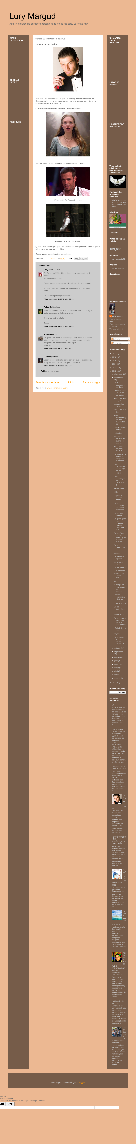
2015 (114, 361)
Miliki (116, 492)
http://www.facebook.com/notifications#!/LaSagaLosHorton (119, 203)
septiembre (118, 652)
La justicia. (118, 433)
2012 (114, 371)
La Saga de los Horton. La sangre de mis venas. (120, 457)
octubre (117, 648)
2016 (114, 357)
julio (116, 661)
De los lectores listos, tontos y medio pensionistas (120, 621)
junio (116, 664)
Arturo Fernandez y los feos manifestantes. (120, 419)
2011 (114, 683)
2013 (114, 368)
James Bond (119, 615)
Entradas (116, 339)
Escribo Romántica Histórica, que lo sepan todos (120, 599)
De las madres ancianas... (119, 569)
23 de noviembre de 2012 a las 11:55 (59, 299)
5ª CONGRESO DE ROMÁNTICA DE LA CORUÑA (119, 840)
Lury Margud (32, 16)
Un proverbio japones (119, 557)
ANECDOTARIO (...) (119, 399)
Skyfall (116, 634)
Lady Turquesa (50, 270)
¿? (115, 581)
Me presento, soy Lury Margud (119, 448)
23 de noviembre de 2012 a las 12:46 (59, 326)
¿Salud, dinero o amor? (120, 629)
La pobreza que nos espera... (118, 497)
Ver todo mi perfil (116, 329)
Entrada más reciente (47, 382)
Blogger (82, 1083)
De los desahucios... (119, 547)
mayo (116, 668)
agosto (117, 657)
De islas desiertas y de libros (119, 385)
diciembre (118, 374)
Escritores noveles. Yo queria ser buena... (119, 440)
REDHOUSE (119, 488)
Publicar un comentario (50, 371)
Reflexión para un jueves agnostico (119, 393)
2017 (114, 353)
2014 (114, 364)
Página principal (118, 268)
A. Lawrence (49, 334)
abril (116, 671)
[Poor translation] (10, 1104)
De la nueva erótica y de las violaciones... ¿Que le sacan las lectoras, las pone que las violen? (118, 735)
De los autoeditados (119, 609)
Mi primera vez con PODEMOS (119, 768)
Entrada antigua (91, 382)
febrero (117, 678)
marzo (117, 675)
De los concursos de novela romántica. (119, 506)
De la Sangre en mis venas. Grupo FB (119, 640)
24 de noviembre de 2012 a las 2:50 (58, 366)
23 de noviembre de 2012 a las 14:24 (59, 349)
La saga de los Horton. (120, 428)
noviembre (118, 378)
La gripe (117, 553)
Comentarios (117, 343)
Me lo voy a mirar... (118, 563)
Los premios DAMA (119, 405)
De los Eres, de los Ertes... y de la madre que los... (119, 537)
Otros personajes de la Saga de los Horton (119, 468)
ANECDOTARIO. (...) (119, 411)
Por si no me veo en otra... (119, 575)
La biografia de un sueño (118, 1002)
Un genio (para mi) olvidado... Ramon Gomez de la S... (120, 524)
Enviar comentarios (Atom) (57, 388)
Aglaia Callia (49, 307)
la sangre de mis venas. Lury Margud (119, 588)
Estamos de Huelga (118, 514)
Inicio (71, 382)
